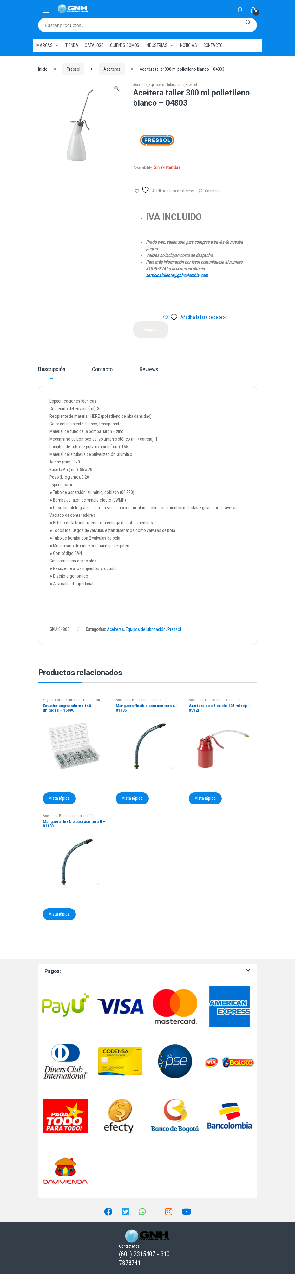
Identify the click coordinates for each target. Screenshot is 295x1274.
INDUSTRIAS (160, 45)
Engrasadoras (53, 700)
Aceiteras (112, 69)
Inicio (43, 69)
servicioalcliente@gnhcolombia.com (177, 275)
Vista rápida (59, 798)
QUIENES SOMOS (124, 45)
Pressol (73, 69)
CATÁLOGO (94, 45)
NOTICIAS (188, 45)
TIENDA (71, 45)
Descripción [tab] (51, 369)
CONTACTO (213, 45)
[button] (116, 89)
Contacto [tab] (102, 369)
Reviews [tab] (149, 369)
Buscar (248, 25)
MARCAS (47, 45)
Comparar (213, 190)
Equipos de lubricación (166, 84)
